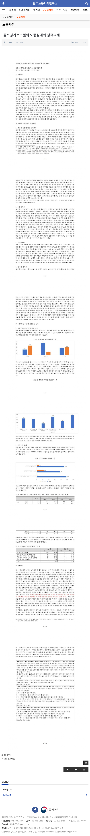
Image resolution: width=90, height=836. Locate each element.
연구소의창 (62, 10)
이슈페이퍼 (24, 10)
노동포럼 (11, 10)
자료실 (86, 10)
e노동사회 (48, 10)
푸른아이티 (72, 831)
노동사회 (20, 17)
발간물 (36, 10)
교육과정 (75, 10)
